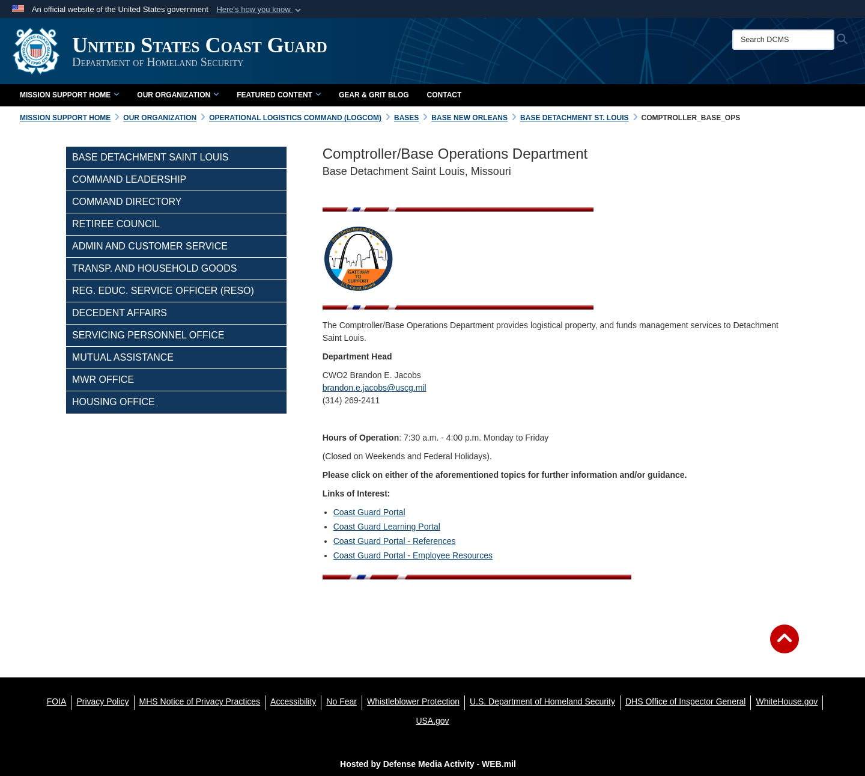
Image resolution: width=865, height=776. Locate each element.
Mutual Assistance (123, 357)
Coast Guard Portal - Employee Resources (413, 555)
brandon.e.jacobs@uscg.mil (374, 388)
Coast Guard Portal (369, 512)
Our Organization (178, 95)
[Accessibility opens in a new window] (293, 701)
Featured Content (279, 95)
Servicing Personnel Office (148, 335)
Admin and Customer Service (150, 246)
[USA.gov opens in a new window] (432, 721)
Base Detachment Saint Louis (150, 157)
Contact (444, 95)
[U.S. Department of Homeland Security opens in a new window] (542, 701)
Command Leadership (129, 179)
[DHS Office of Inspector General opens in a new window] (685, 701)
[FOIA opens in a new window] (57, 701)
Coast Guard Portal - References (394, 541)
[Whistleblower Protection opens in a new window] (413, 701)
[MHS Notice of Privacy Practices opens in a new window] (200, 701)
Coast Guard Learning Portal (386, 526)
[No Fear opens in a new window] (341, 701)
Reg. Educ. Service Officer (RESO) (163, 291)
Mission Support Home (69, 95)
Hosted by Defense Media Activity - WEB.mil (428, 764)
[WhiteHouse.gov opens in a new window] (787, 701)
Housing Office (113, 402)
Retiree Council (116, 224)
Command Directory (127, 202)
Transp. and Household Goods (154, 268)
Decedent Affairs (119, 313)
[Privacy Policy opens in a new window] (102, 701)
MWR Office (103, 379)
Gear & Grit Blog (374, 95)
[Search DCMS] (783, 39)
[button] (259, 10)
